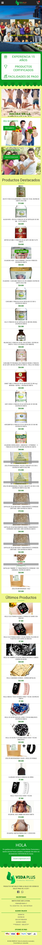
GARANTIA (21, 914)
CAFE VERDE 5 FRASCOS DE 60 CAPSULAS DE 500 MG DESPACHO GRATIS (21, 405)
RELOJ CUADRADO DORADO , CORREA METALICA (21, 678)
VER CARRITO (9, 128)
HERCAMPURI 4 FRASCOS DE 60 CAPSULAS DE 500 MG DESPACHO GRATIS (21, 425)
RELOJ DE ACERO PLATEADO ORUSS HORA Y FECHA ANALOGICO (21, 738)
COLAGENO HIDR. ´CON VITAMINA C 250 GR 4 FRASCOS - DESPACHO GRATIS (21, 261)
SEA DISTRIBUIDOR (11, 157)
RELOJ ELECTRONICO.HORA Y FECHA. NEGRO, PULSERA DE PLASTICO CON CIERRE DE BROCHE (21, 638)
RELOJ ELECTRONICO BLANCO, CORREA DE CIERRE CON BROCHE (21, 617)
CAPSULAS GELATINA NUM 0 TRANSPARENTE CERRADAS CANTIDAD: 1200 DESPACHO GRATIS (21, 548)
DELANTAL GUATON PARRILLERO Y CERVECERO (21, 833)
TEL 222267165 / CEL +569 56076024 (21, 906)
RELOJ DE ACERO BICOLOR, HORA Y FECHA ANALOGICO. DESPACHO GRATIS (21, 718)
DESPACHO (21, 917)
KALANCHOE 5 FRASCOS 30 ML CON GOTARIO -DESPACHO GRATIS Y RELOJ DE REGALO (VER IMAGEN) (21, 343)
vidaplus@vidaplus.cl (21, 859)
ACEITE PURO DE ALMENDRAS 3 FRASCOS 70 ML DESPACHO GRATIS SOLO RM (21, 200)
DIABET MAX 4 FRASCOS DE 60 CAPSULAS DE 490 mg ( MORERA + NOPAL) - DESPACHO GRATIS (21, 384)
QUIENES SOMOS (21, 922)
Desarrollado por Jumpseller (20, 943)
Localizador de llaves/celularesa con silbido (21, 777)
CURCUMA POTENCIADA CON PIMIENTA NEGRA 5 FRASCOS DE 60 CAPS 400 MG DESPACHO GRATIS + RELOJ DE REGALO (21, 364)
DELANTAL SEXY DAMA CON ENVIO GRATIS (21, 814)
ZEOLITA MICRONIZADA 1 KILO (21, 589)
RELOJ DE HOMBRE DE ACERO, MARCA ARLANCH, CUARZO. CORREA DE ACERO (21, 658)
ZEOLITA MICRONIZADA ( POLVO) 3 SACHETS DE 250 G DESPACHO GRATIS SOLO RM (21, 466)
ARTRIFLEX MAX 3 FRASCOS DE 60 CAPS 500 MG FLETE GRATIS (21, 241)
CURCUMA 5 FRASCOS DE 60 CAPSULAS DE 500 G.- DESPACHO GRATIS (21, 302)
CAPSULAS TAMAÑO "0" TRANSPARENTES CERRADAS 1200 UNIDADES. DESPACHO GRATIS (21, 569)
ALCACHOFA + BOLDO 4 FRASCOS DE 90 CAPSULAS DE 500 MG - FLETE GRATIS (21, 220)
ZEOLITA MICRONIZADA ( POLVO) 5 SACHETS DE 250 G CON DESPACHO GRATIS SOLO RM (21, 487)
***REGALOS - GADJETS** (21, 924)
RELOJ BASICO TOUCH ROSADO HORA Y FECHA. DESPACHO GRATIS (21, 697)
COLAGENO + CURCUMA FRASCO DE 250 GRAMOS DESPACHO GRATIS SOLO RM (21, 282)
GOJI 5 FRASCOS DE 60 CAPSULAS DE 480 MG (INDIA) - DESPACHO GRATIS (21, 323)
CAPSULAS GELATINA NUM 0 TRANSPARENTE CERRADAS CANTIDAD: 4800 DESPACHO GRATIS (21, 507)
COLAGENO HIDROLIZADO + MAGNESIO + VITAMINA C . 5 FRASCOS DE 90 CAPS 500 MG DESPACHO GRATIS (21, 446)
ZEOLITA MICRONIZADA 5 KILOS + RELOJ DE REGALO (21, 758)
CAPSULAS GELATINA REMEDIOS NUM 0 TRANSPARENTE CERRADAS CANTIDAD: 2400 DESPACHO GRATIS (21, 528)
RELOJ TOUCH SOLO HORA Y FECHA (21, 796)
